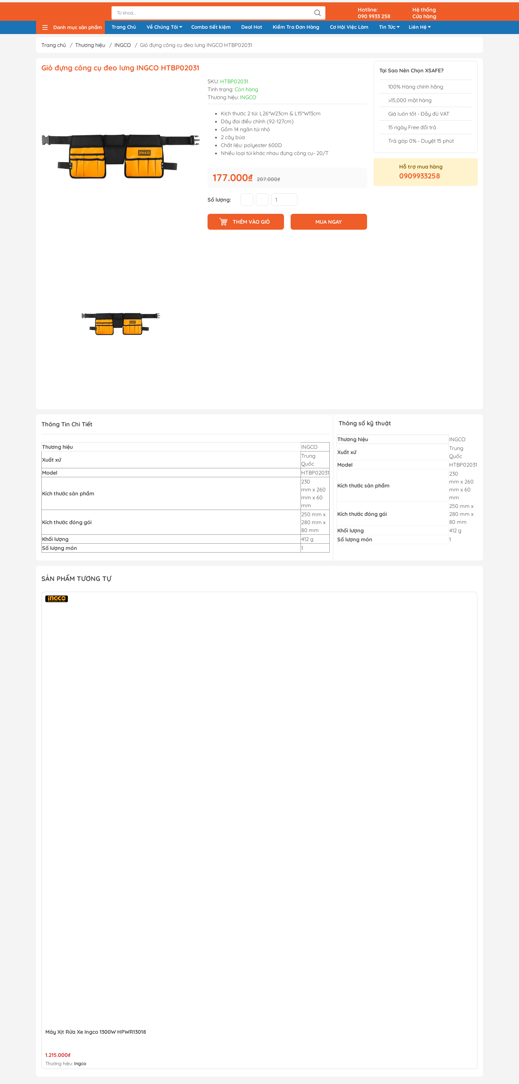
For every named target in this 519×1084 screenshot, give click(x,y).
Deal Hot (251, 26)
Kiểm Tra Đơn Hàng (296, 26)
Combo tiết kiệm (211, 26)
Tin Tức (391, 27)
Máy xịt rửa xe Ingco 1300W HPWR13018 (95, 1033)
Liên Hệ (422, 27)
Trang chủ (53, 47)
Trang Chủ (124, 26)
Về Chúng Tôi (166, 27)
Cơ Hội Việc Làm (349, 26)
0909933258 (419, 178)
